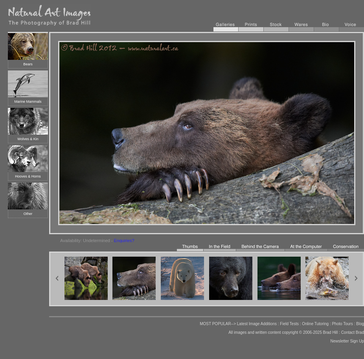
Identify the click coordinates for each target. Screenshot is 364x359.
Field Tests (289, 324)
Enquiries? (124, 240)
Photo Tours (342, 324)
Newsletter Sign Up (347, 341)
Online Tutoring (315, 324)
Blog (360, 324)
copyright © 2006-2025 (302, 332)
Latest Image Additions (257, 324)
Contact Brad (352, 332)
